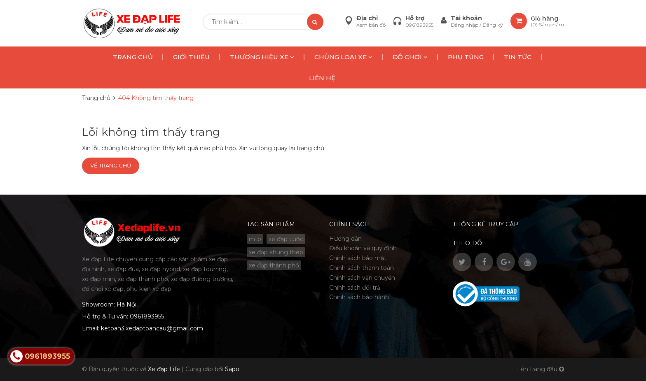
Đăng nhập (465, 25)
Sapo (232, 369)
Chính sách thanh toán (361, 268)
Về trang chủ (110, 165)
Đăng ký (492, 25)
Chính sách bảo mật (357, 258)
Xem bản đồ (371, 25)
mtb (255, 239)
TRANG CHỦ (133, 57)
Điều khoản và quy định (363, 248)
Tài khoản (466, 18)
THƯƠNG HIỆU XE (262, 57)
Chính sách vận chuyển (362, 277)
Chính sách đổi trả (354, 287)
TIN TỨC (517, 57)
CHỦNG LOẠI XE (343, 57)
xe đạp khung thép (276, 252)
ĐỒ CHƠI (410, 57)
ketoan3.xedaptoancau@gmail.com (152, 328)
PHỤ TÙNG (466, 57)
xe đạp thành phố (274, 265)
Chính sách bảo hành (359, 297)
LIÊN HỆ (322, 78)
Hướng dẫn (345, 238)
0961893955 (419, 25)
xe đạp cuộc (286, 239)
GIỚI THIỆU (191, 57)
